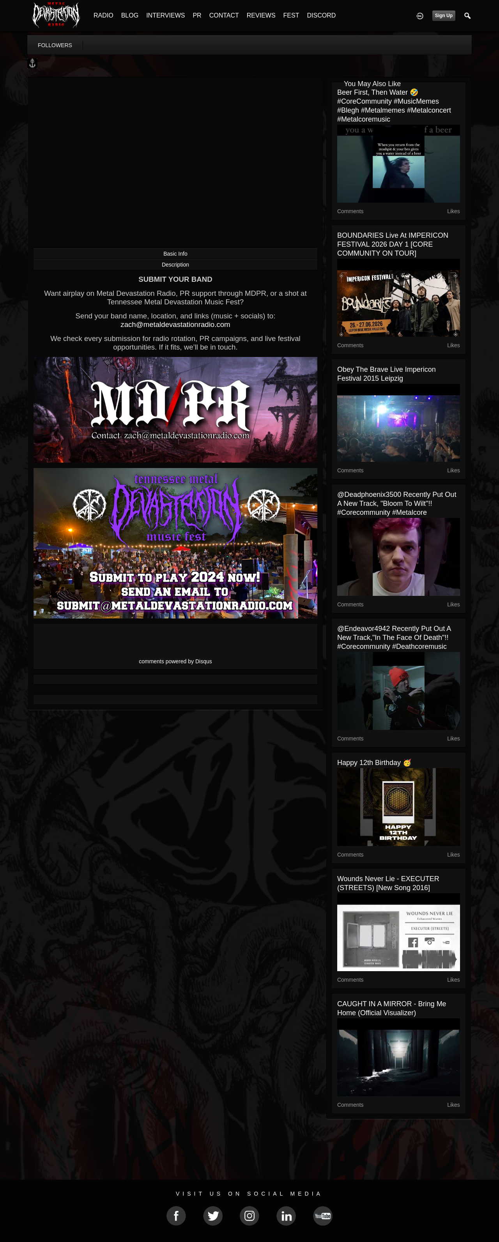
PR (197, 15)
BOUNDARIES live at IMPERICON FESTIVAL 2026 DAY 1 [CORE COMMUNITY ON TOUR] (392, 244)
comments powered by (175, 661)
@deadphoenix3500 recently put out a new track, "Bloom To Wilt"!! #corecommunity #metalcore (396, 503)
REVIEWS (261, 15)
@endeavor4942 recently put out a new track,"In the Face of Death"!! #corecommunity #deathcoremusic (394, 637)
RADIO (103, 15)
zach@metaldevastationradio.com (175, 324)
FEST (291, 15)
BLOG (129, 15)
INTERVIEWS (165, 15)
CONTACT (224, 15)
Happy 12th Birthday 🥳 (374, 763)
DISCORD (321, 15)
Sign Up (444, 15)
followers (55, 45)
